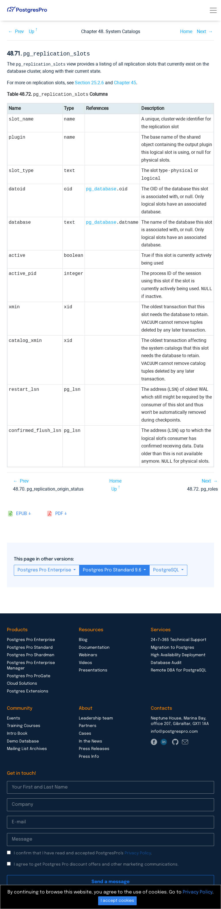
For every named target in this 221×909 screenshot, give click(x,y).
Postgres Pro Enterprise (45, 569)
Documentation (94, 647)
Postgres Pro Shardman (30, 654)
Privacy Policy (138, 852)
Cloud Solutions (22, 683)
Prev (19, 31)
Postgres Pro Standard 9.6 (112, 569)
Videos (85, 662)
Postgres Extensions (27, 690)
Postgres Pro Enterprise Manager (31, 665)
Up (31, 31)
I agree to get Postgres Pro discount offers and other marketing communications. (96, 864)
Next (201, 31)
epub (21, 512)
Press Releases (94, 748)
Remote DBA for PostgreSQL (178, 669)
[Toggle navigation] (213, 10)
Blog (83, 639)
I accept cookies (117, 901)
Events (13, 717)
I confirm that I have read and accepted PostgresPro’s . (83, 852)
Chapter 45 (125, 82)
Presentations (93, 669)
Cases (85, 733)
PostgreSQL (166, 569)
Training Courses (23, 725)
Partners (87, 725)
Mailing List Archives (27, 748)
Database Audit (166, 662)
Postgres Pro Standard (30, 647)
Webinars (88, 654)
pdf (59, 512)
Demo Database (23, 740)
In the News (90, 740)
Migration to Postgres (172, 647)
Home (186, 31)
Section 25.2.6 (89, 82)
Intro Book (17, 733)
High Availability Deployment (178, 654)
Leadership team (96, 717)
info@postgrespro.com (174, 731)
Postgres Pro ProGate (28, 675)
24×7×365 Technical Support (178, 639)
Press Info (89, 756)
